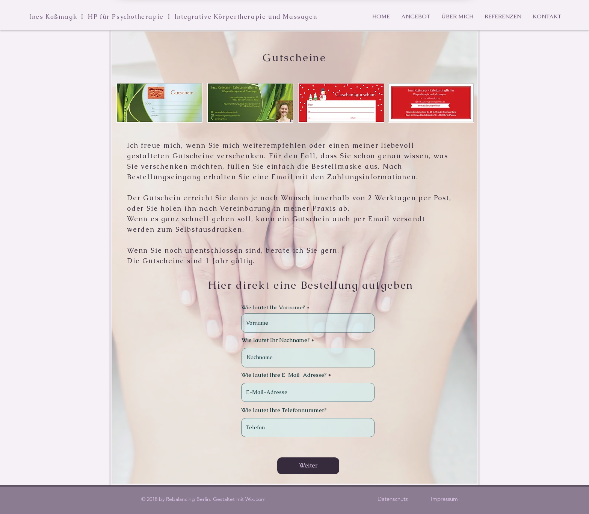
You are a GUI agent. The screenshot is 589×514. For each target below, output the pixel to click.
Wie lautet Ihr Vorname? (273, 307)
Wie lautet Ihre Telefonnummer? (283, 410)
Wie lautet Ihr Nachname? (276, 340)
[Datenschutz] (392, 498)
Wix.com (255, 499)
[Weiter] (308, 465)
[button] (416, 16)
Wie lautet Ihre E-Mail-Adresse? (283, 375)
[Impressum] (444, 498)
